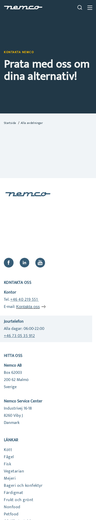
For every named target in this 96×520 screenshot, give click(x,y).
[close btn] (89, 8)
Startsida (10, 122)
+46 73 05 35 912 (19, 335)
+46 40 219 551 (24, 299)
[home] (23, 7)
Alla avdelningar (32, 122)
